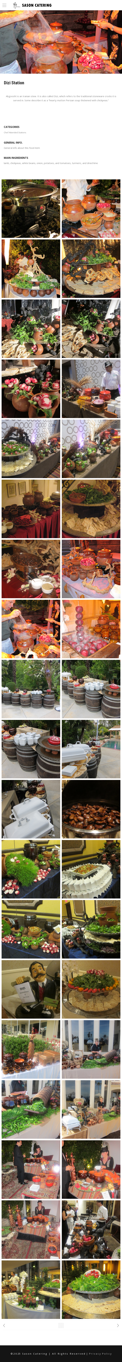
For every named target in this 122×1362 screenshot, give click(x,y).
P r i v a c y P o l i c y (100, 1353)
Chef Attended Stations (15, 132)
